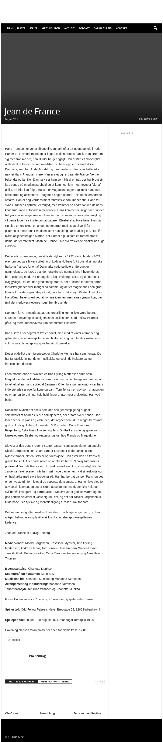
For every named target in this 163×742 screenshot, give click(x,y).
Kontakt (121, 28)
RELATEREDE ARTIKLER (21, 681)
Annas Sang (47, 713)
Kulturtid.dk (127, 133)
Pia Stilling (37, 656)
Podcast (84, 28)
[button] (155, 28)
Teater (21, 28)
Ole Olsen (11, 713)
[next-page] (102, 681)
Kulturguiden (51, 28)
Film (10, 28)
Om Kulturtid (103, 28)
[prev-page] (97, 681)
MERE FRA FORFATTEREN (55, 681)
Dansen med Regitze (87, 713)
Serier (33, 28)
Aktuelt (69, 28)
